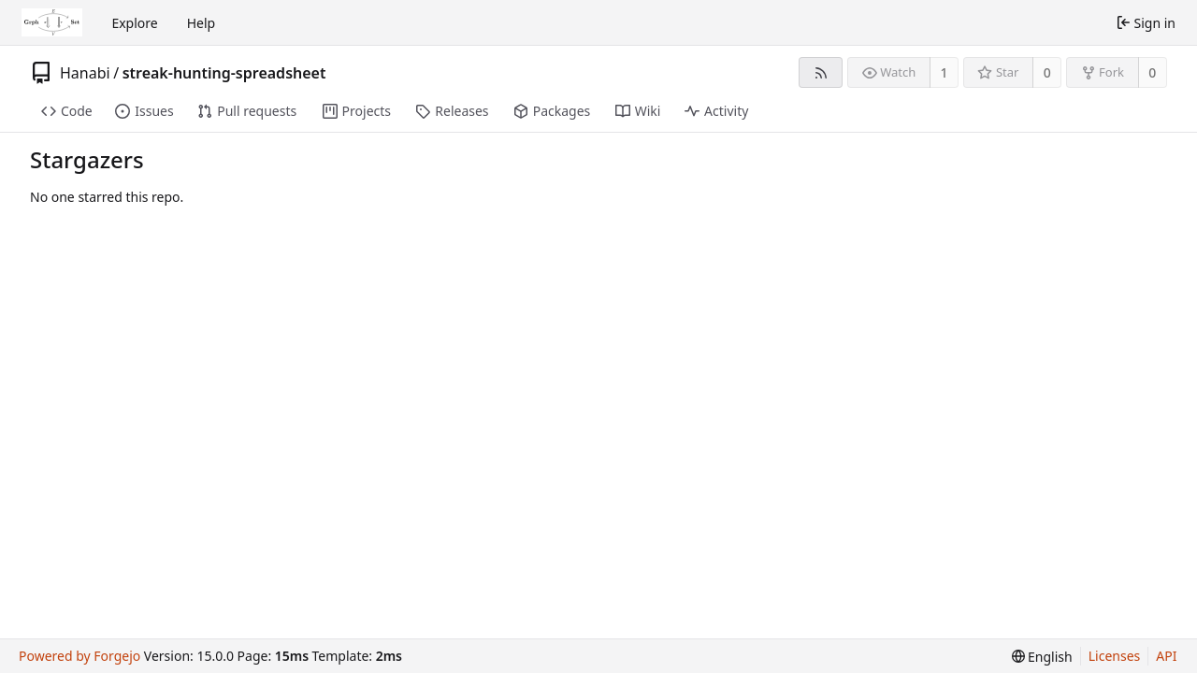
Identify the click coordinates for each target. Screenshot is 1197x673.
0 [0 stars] (1047, 72)
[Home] (51, 22)
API (1166, 656)
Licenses (1115, 656)
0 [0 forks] (1152, 72)
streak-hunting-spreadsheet (224, 73)
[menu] (1042, 657)
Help (201, 23)
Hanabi (85, 73)
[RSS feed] (821, 72)
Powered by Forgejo (79, 656)
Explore (134, 23)
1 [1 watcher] (944, 72)
